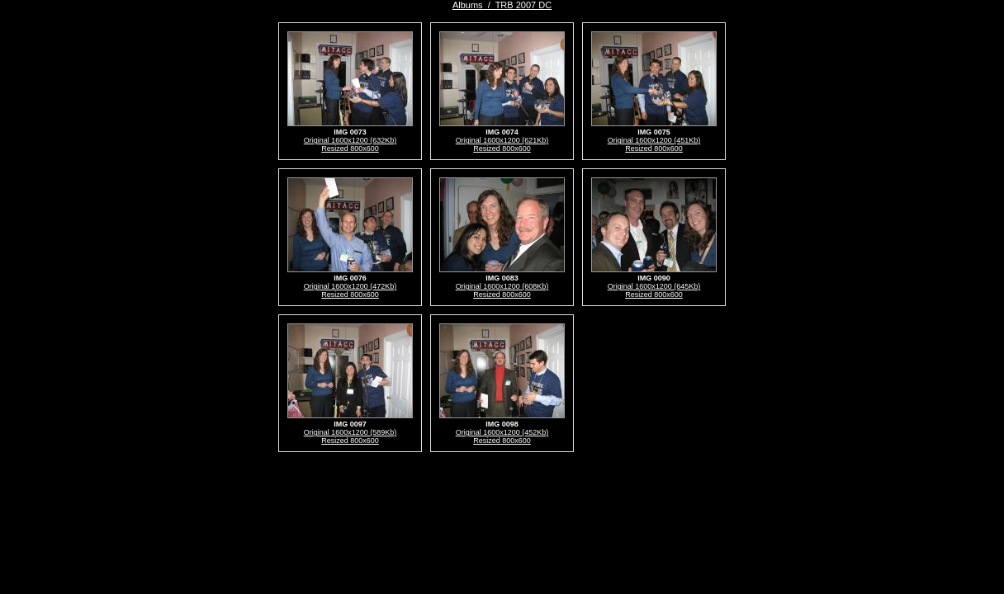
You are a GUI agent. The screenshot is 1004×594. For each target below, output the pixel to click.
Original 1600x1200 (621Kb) (502, 140)
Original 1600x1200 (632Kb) (350, 140)
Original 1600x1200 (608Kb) (502, 286)
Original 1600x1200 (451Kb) (654, 140)
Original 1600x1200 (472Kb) (350, 286)
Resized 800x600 (350, 148)
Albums (467, 5)
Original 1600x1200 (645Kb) (654, 286)
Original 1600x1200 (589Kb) (350, 432)
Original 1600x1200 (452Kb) (502, 432)
